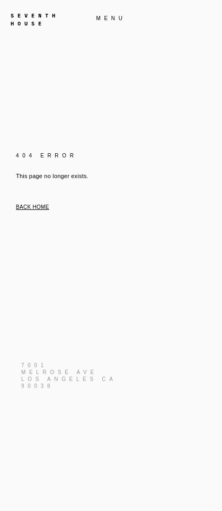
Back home (32, 207)
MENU (111, 18)
